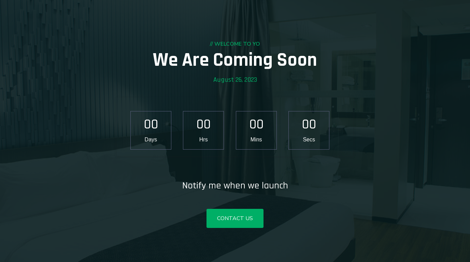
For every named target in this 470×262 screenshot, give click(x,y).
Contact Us (235, 218)
